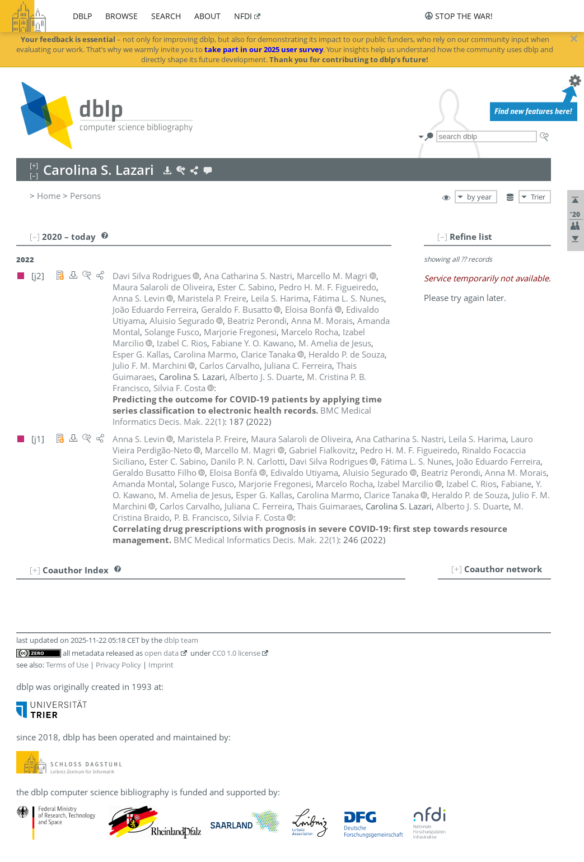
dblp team (181, 640)
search (166, 16)
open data (161, 653)
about (207, 16)
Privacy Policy (118, 665)
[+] (456, 568)
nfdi (243, 16)
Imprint (161, 665)
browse (121, 16)
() (256, 539)
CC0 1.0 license (236, 653)
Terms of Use (67, 665)
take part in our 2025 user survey (263, 49)
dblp (82, 16)
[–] (442, 236)
